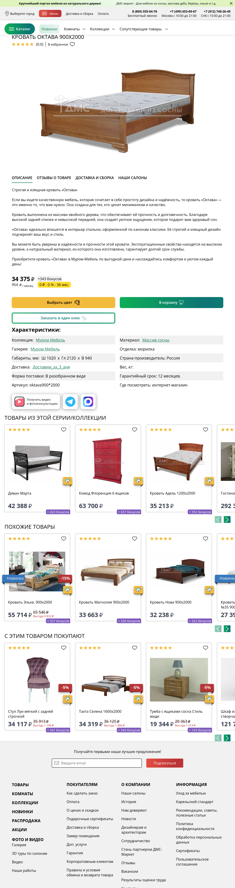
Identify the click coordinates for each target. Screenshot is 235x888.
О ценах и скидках (83, 844)
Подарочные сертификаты (90, 853)
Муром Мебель (50, 374)
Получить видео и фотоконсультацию (36, 436)
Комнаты (72, 49)
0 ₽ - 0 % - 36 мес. (54, 319)
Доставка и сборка (79, 13)
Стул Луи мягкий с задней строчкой (30, 748)
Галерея (19, 879)
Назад (16, 59)
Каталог (19, 49)
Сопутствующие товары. (141, 49)
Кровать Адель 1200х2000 (172, 527)
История (128, 836)
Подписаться (165, 797)
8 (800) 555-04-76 (144, 11)
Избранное (203, 33)
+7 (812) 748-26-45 (217, 11)
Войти (185, 33)
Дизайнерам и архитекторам (134, 864)
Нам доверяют (134, 844)
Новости (128, 853)
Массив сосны (155, 374)
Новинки (49, 49)
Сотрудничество (135, 875)
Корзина (223, 33)
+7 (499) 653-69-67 (183, 11)
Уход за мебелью (191, 827)
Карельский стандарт (194, 836)
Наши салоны (133, 827)
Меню (50, 13)
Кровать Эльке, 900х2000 (30, 636)
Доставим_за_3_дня (51, 401)
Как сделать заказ (82, 827)
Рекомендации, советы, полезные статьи (196, 847)
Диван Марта (19, 527)
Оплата (103, 13)
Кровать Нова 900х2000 (170, 636)
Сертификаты (188, 885)
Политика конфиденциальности (195, 861)
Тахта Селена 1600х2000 (100, 746)
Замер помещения (83, 870)
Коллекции (99, 49)
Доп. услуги (77, 879)
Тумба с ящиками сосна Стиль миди (176, 748)
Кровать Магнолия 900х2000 (104, 636)
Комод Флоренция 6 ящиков (104, 527)
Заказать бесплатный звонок (209, 49)
